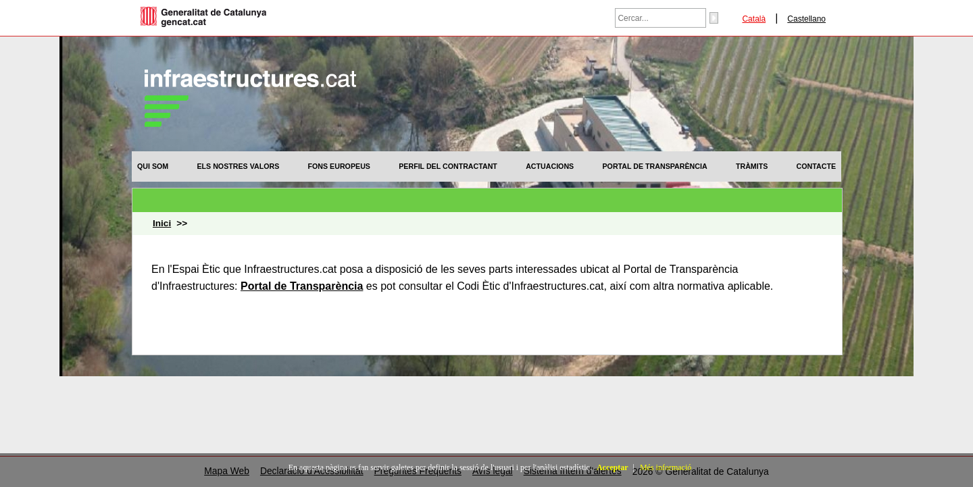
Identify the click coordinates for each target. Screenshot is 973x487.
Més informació (665, 467)
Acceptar (612, 467)
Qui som (152, 166)
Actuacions (550, 166)
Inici (162, 223)
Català (754, 19)
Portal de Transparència (655, 166)
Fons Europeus (339, 166)
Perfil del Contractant (448, 166)
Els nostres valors (238, 166)
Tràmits (752, 166)
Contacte (816, 166)
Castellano (806, 19)
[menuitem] (153, 166)
